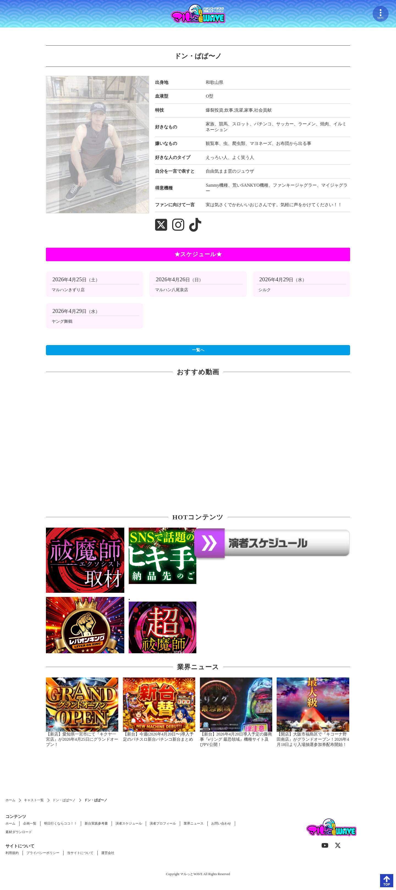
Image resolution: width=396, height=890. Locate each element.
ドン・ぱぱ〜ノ (64, 800)
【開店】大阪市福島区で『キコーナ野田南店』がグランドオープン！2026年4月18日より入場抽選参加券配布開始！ (313, 739)
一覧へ (198, 350)
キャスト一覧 (34, 800)
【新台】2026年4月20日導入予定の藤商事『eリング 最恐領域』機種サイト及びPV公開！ (236, 739)
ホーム (10, 800)
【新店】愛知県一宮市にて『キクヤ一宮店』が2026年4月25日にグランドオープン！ (82, 739)
